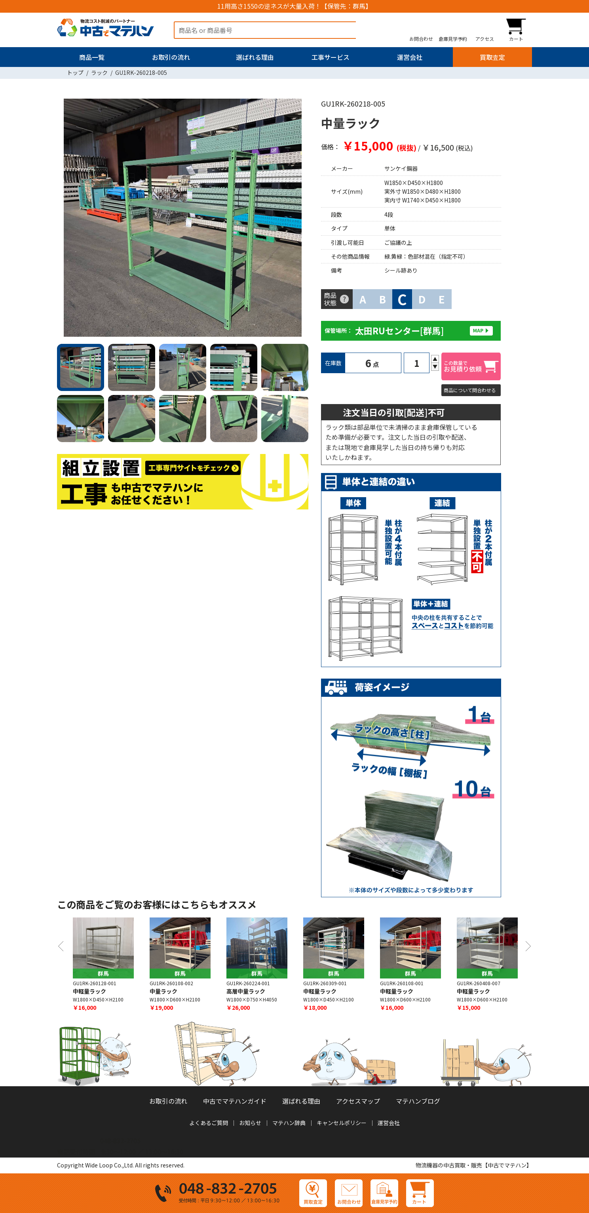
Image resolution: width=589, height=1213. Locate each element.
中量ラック (163, 992)
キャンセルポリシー (342, 1123)
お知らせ (250, 1123)
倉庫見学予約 (453, 38)
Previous (67, 219)
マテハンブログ (418, 1101)
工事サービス (331, 57)
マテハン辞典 (289, 1123)
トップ (75, 72)
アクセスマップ (358, 1101)
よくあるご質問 (208, 1123)
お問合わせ (421, 38)
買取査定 (492, 57)
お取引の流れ (171, 57)
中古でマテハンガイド (234, 1101)
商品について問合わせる (470, 390)
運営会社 (409, 57)
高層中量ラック (245, 992)
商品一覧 (91, 57)
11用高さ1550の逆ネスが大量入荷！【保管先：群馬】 (294, 6)
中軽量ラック (89, 992)
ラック (99, 72)
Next (298, 219)
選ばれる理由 (255, 57)
